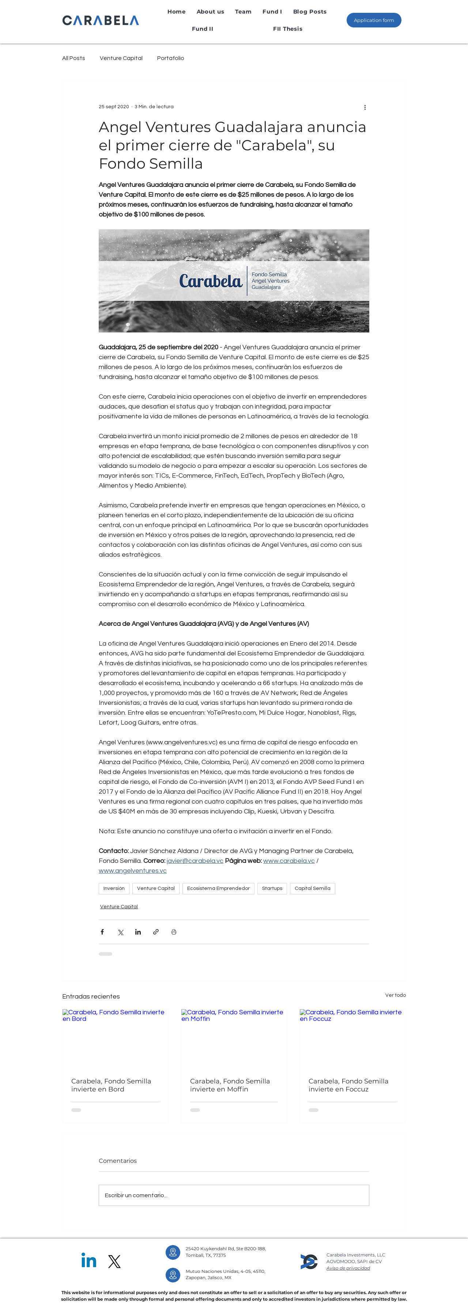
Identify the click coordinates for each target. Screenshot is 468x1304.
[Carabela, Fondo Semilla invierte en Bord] (115, 1038)
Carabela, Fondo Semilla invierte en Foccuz (349, 1085)
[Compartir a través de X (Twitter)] (120, 931)
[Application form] (374, 20)
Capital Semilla (313, 888)
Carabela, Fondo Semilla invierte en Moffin (230, 1085)
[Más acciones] (365, 106)
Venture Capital (121, 58)
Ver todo (395, 995)
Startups (272, 888)
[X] (114, 1261)
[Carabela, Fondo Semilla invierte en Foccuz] (352, 1038)
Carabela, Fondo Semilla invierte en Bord (111, 1085)
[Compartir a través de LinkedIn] (138, 931)
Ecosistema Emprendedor (218, 888)
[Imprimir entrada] (173, 931)
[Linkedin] (89, 1261)
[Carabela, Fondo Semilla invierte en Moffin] (234, 1038)
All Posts (73, 58)
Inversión (114, 888)
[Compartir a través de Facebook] (102, 931)
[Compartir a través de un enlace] (155, 931)
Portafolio (170, 58)
